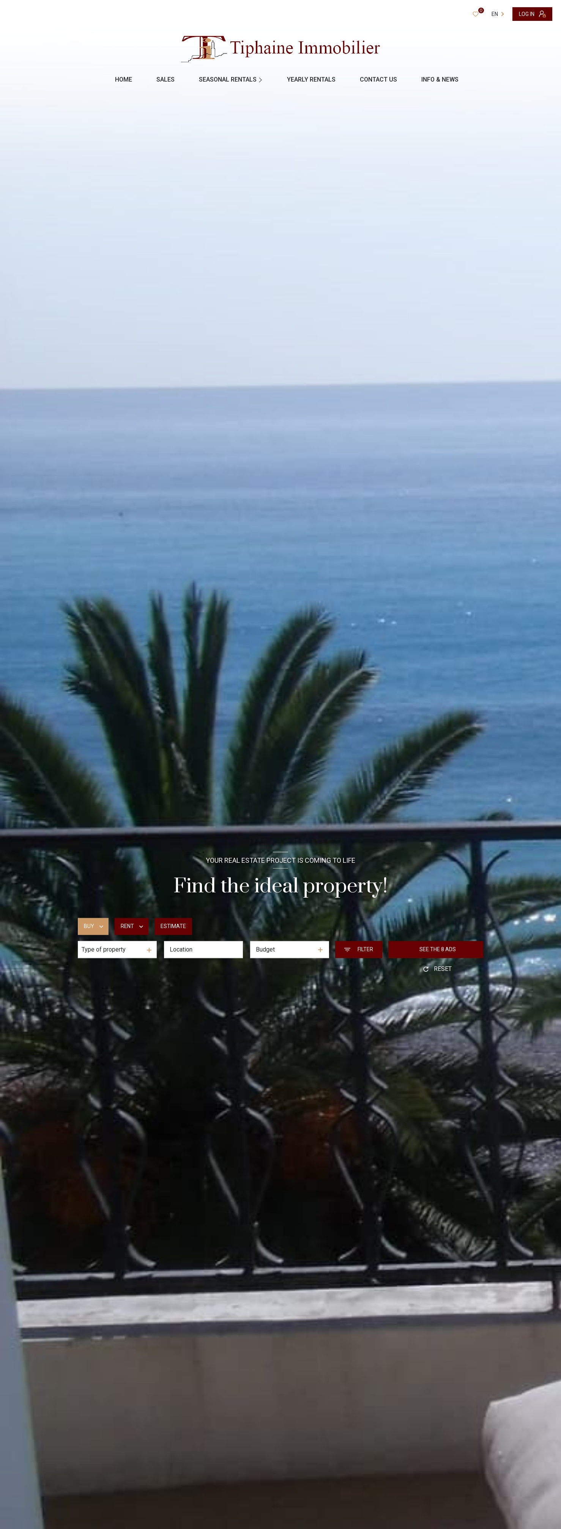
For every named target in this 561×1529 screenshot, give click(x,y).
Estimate (173, 926)
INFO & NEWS (440, 79)
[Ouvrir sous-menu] (261, 79)
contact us (378, 79)
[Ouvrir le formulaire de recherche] (358, 949)
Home (123, 79)
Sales (165, 79)
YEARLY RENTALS (311, 79)
